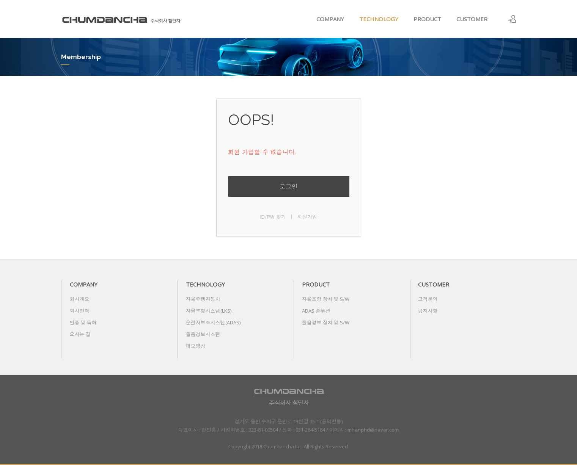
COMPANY (330, 19)
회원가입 (307, 216)
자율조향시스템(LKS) (208, 310)
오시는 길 (80, 334)
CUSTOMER (471, 19)
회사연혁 (80, 310)
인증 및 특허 (83, 322)
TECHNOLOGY (378, 19)
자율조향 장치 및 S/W (325, 299)
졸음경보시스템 (203, 334)
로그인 (289, 186)
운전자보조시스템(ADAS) (213, 322)
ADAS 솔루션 (316, 310)
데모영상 (196, 346)
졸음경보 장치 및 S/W (325, 322)
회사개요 (80, 299)
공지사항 (428, 310)
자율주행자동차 (203, 299)
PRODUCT (427, 19)
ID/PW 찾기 (273, 216)
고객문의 (428, 299)
